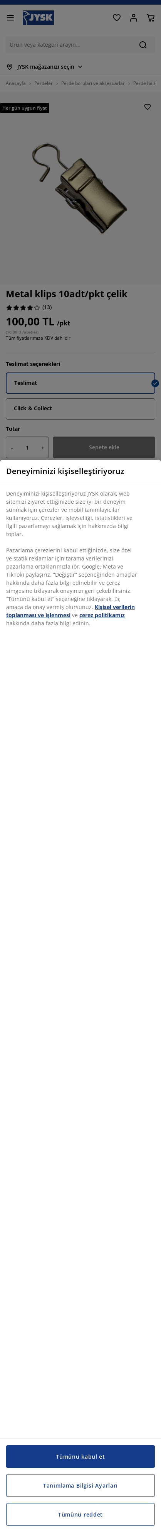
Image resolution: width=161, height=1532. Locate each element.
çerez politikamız (102, 615)
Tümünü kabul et (80, 1456)
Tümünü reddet (80, 1514)
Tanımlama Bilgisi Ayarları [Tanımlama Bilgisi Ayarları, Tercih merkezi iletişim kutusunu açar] (80, 1485)
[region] (80, 996)
